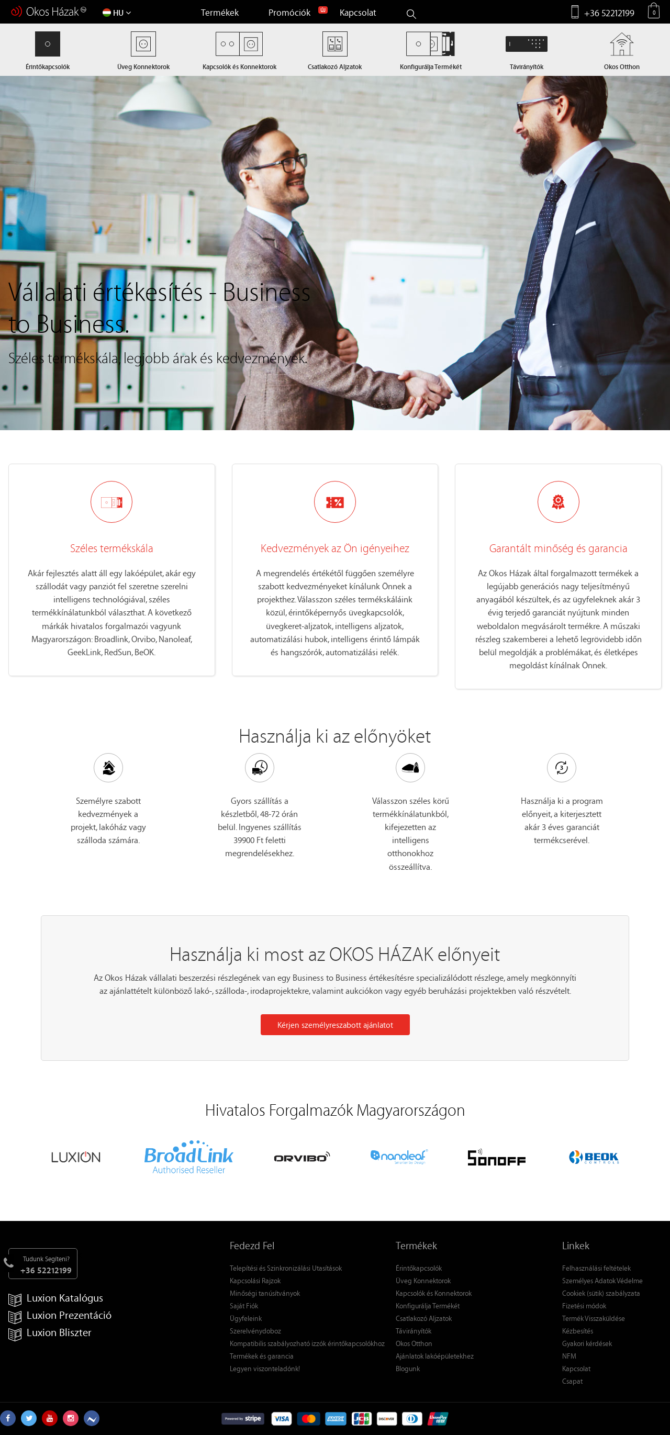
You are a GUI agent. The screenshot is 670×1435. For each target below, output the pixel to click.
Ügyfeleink (246, 1318)
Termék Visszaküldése (593, 1318)
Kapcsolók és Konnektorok (434, 1292)
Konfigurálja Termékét (428, 1305)
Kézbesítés (577, 1330)
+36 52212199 (609, 13)
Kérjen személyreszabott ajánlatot (335, 1024)
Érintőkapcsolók (419, 1267)
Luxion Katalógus (55, 1298)
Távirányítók (413, 1330)
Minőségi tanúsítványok (265, 1292)
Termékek (220, 12)
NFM (569, 1355)
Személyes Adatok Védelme (602, 1280)
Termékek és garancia (262, 1355)
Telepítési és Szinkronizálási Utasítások (286, 1267)
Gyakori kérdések (587, 1343)
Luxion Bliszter (50, 1332)
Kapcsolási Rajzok (255, 1280)
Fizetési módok (584, 1305)
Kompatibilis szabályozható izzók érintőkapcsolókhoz (307, 1343)
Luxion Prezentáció (59, 1315)
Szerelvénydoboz (255, 1330)
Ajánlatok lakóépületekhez (435, 1355)
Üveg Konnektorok (423, 1280)
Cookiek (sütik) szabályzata (601, 1292)
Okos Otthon (414, 1343)
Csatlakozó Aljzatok (424, 1318)
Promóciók (289, 12)
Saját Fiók (244, 1305)
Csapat (572, 1380)
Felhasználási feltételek (596, 1267)
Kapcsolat (358, 12)
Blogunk (408, 1368)
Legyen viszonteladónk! (265, 1368)
